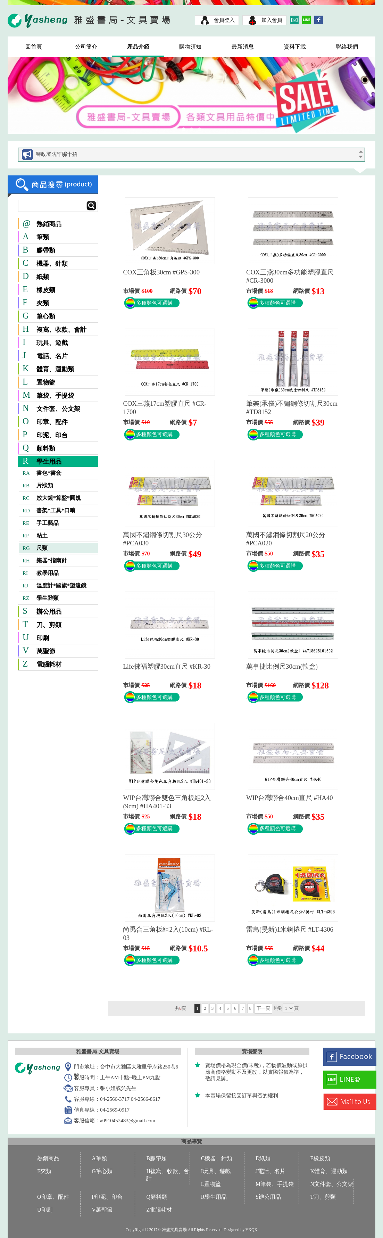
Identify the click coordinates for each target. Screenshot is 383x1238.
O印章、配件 (53, 1197)
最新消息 (243, 47)
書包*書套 (42, 473)
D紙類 (263, 1158)
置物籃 (45, 382)
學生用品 (48, 461)
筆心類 (45, 316)
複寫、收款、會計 (61, 329)
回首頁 (33, 47)
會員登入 (224, 20)
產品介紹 (138, 47)
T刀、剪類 (323, 1197)
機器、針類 (52, 263)
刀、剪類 (48, 624)
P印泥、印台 (107, 1197)
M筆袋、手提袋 (275, 1184)
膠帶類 (45, 250)
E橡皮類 (320, 1158)
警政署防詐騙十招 (56, 154)
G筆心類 (102, 1171)
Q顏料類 (156, 1197)
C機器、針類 (217, 1158)
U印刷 (44, 1210)
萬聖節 (45, 651)
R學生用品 (214, 1197)
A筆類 (99, 1158)
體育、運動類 (55, 369)
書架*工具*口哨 (49, 510)
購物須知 (190, 47)
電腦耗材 (48, 664)
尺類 (35, 548)
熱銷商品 (42, 224)
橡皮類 (45, 290)
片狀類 (38, 485)
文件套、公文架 (58, 408)
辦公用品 (48, 611)
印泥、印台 (52, 435)
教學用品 (41, 573)
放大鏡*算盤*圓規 (52, 498)
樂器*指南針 (45, 560)
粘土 (35, 535)
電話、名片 (52, 356)
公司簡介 (86, 47)
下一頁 (263, 1008)
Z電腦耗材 (159, 1210)
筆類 (42, 237)
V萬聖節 (102, 1210)
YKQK (251, 1229)
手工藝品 (41, 523)
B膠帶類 (156, 1158)
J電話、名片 (270, 1171)
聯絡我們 (347, 47)
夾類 (42, 303)
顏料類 (45, 448)
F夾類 (44, 1171)
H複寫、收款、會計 (167, 1174)
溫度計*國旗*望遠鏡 (54, 585)
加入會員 (271, 20)
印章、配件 (52, 422)
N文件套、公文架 (331, 1184)
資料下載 (295, 47)
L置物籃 (211, 1184)
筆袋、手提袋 (55, 395)
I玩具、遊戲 (216, 1171)
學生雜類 (41, 598)
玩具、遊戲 (52, 342)
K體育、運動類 (329, 1171)
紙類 (42, 276)
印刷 (42, 638)
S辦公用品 (268, 1197)
